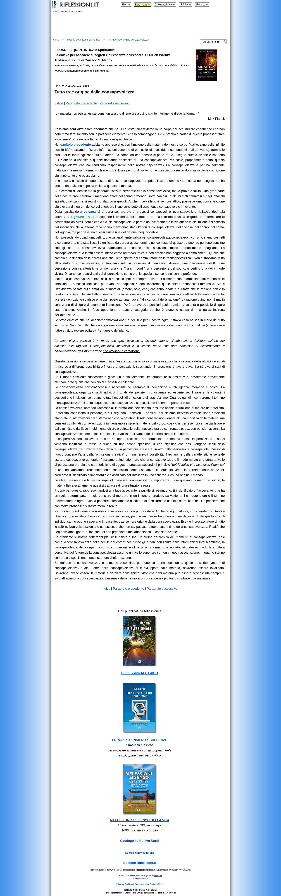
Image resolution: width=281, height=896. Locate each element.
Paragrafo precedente (81, 103)
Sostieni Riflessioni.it (139, 863)
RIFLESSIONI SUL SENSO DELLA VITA (139, 820)
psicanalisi (92, 211)
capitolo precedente (75, 144)
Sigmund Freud (82, 217)
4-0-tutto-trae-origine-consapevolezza (128, 39)
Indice (58, 103)
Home (56, 39)
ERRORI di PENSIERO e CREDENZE (139, 740)
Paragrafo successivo (115, 103)
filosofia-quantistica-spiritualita (83, 39)
